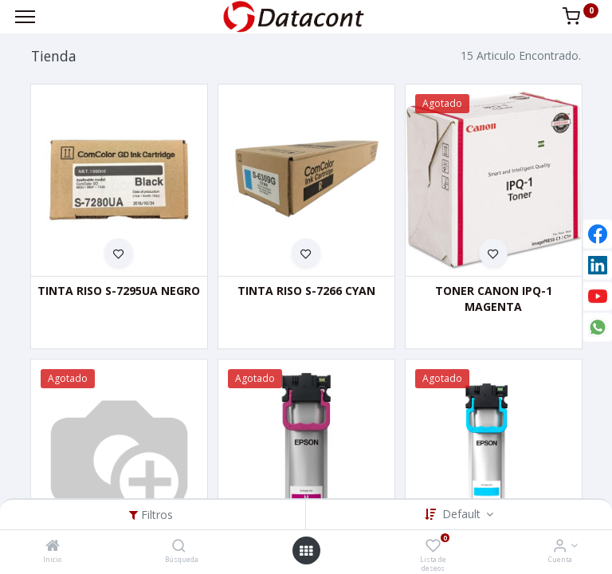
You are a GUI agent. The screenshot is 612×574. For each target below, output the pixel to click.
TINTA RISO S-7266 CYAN (306, 290)
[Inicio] (52, 546)
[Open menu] (306, 550)
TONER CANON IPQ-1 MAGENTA (493, 298)
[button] (118, 252)
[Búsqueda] (178, 546)
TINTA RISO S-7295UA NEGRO (118, 290)
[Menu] (25, 16)
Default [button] (463, 513)
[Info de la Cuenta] (559, 546)
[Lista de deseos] (433, 546)
